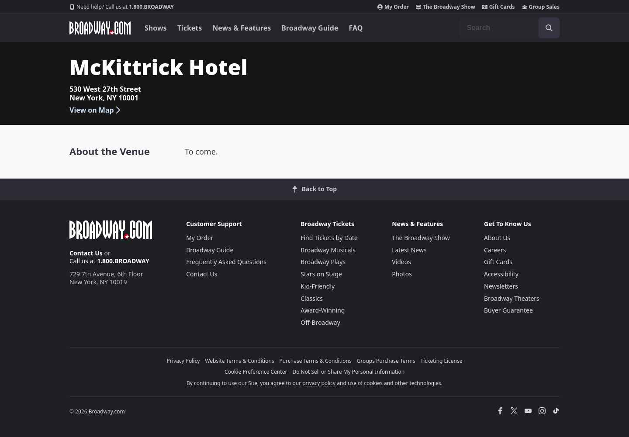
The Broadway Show (445, 6)
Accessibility (501, 274)
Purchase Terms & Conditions (316, 361)
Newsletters (501, 286)
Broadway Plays (323, 262)
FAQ (356, 27)
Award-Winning (323, 310)
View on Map (95, 110)
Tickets (189, 27)
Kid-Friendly (318, 286)
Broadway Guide (309, 27)
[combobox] (510, 27)
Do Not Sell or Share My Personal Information (348, 371)
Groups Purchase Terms (386, 361)
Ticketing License (442, 361)
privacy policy (318, 383)
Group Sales (541, 6)
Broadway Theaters (511, 298)
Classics (312, 298)
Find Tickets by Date (329, 238)
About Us (497, 238)
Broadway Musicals (328, 250)
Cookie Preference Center (256, 371)
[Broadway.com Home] (100, 27)
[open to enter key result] (549, 27)
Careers (495, 250)
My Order (393, 6)
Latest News (409, 250)
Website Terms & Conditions (239, 361)
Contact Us (86, 253)
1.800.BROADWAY (121, 6)
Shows (156, 27)
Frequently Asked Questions (226, 262)
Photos (402, 274)
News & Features (241, 27)
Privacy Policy (183, 361)
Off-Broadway (320, 322)
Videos (401, 262)
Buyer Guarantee (508, 310)
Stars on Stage (321, 274)
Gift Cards (498, 6)
